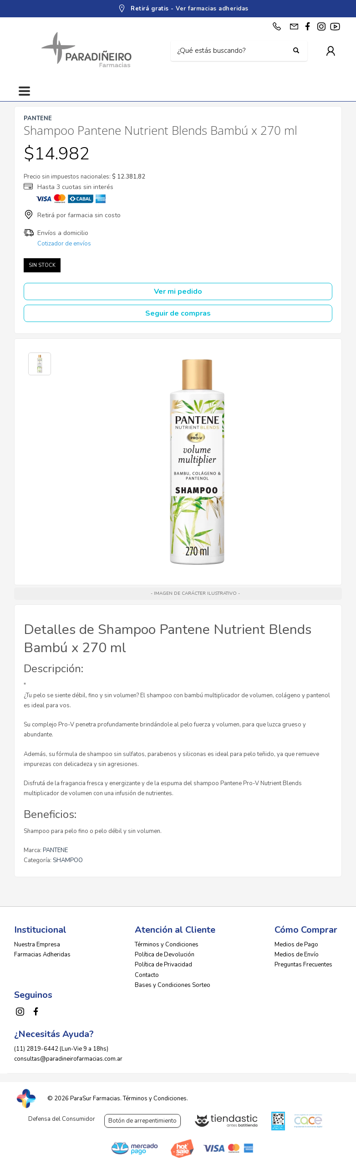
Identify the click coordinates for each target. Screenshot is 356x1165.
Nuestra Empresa (37, 944)
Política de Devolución (164, 954)
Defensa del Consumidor (61, 1119)
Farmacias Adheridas (42, 954)
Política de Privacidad (163, 965)
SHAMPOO (68, 860)
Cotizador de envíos (64, 244)
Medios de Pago (296, 944)
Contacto (147, 975)
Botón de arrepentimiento (142, 1121)
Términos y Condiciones (166, 944)
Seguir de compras (178, 313)
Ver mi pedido (178, 291)
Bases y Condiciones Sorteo (172, 985)
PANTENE (55, 850)
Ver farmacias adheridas (212, 9)
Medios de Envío (297, 954)
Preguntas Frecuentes (303, 965)
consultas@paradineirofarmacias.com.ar (68, 1059)
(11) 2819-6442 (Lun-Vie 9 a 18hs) (61, 1049)
